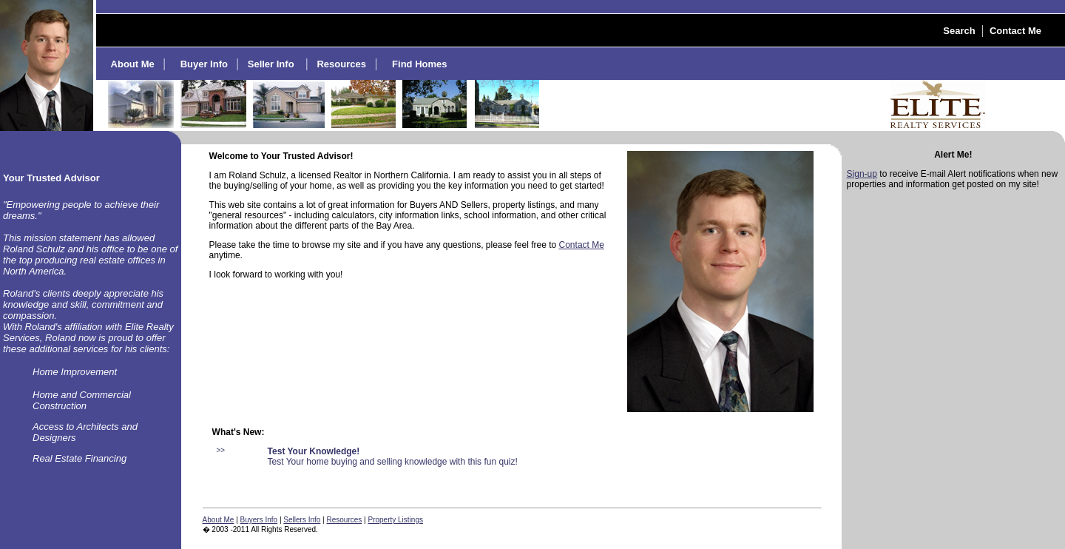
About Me (218, 520)
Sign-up (862, 174)
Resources (344, 520)
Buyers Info (259, 520)
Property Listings (395, 520)
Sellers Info (301, 520)
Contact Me (581, 245)
